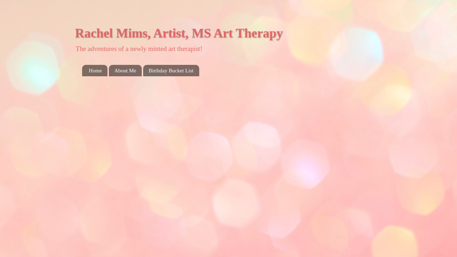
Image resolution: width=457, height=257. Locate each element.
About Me (125, 70)
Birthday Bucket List (171, 70)
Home (95, 70)
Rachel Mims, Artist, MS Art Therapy (179, 33)
